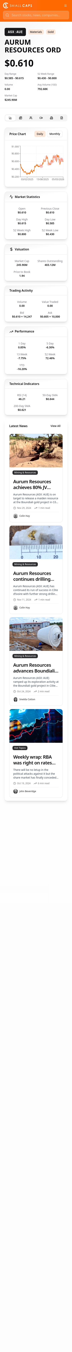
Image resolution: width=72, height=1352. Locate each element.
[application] (36, 164)
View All (55, 426)
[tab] (10, 118)
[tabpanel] (36, 464)
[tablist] (36, 117)
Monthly (55, 134)
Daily (40, 134)
